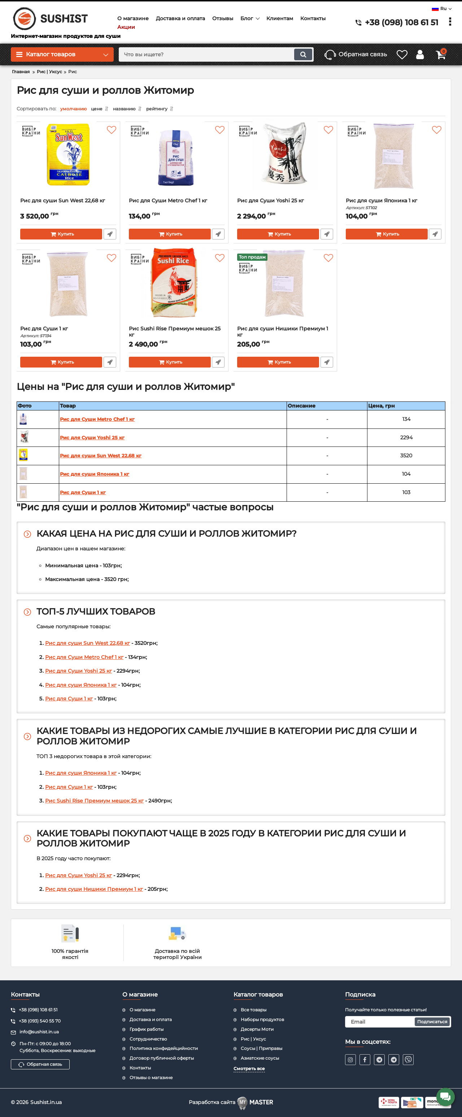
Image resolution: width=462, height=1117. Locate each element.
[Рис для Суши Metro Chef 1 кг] (177, 164)
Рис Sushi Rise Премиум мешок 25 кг (177, 337)
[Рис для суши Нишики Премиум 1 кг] (285, 292)
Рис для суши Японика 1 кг (394, 206)
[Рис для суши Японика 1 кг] (394, 164)
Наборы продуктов (262, 1019)
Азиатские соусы (260, 1057)
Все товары (253, 1009)
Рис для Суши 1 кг (68, 334)
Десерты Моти (257, 1029)
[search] (207, 54)
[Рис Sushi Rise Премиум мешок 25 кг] (177, 292)
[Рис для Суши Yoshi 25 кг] (285, 164)
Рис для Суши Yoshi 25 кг (270, 203)
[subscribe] (398, 1021)
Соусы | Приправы (261, 1048)
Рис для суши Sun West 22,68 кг (63, 203)
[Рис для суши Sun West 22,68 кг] (68, 164)
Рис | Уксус (253, 1038)
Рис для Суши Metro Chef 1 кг (168, 203)
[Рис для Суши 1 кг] (68, 292)
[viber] (408, 1059)
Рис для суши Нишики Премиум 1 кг (285, 337)
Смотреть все (249, 1068)
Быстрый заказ (110, 236)
